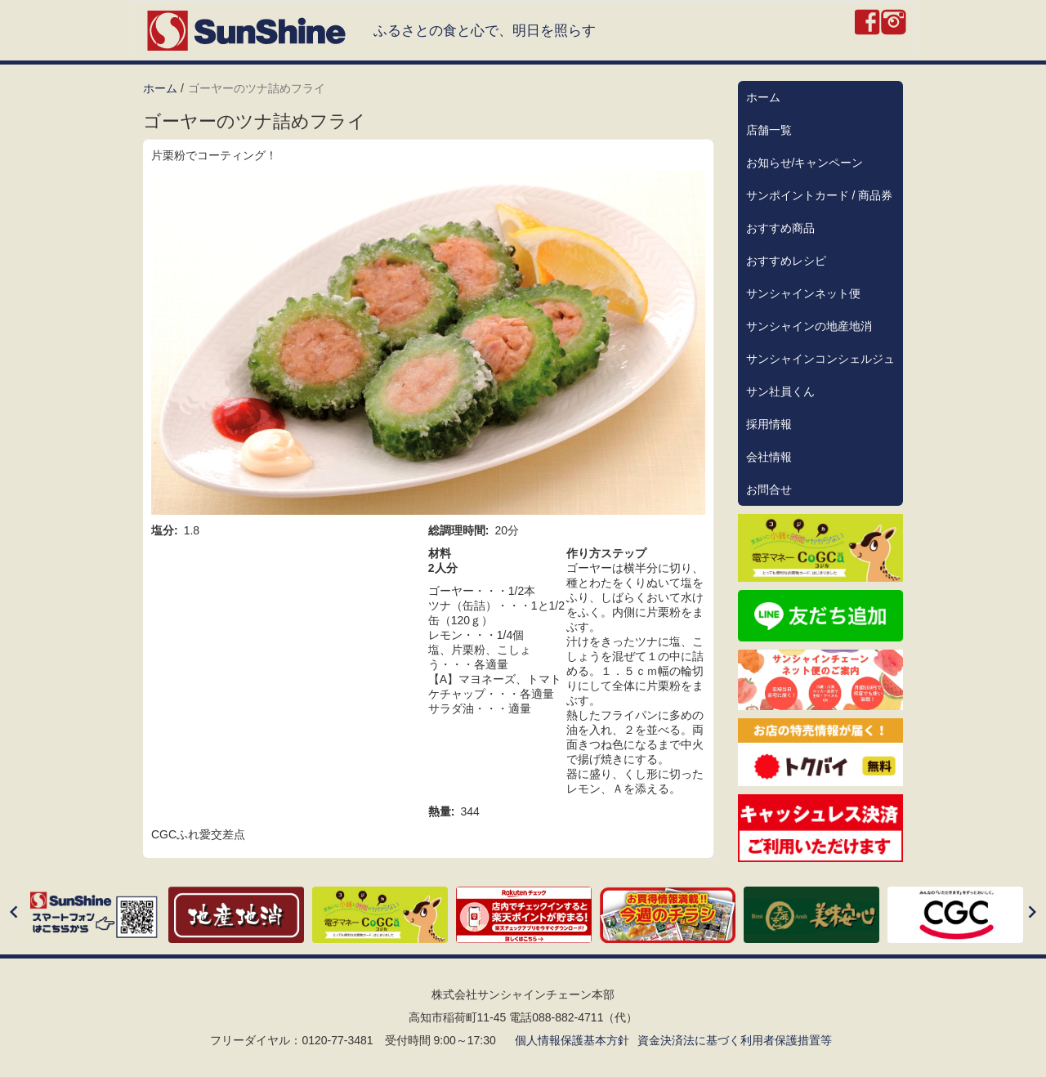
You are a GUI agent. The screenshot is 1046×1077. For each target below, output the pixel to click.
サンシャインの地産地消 (809, 326)
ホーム (160, 88)
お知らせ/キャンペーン (805, 162)
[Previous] (14, 913)
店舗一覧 (769, 129)
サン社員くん (780, 391)
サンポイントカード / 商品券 (819, 195)
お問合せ (769, 489)
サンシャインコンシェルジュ (820, 358)
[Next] (1032, 913)
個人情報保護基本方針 (572, 1040)
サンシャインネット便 (803, 293)
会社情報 (769, 456)
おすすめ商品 (780, 228)
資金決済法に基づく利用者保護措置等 (734, 1040)
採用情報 (769, 424)
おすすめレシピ (786, 260)
